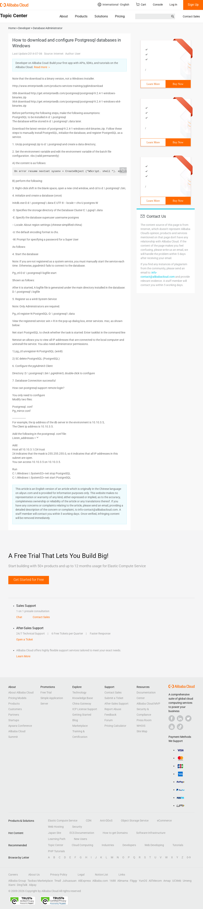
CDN (88, 820)
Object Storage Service (134, 820)
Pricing (120, 16)
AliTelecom (155, 880)
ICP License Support (84, 709)
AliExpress (84, 880)
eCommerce (164, 820)
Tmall (57, 880)
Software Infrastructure (150, 832)
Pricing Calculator (115, 725)
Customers (15, 709)
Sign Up (193, 5)
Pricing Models (17, 698)
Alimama (122, 880)
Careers (13, 874)
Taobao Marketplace (40, 880)
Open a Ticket (24, 639)
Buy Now (178, 84)
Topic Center (55, 845)
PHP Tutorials (56, 851)
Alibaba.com (100, 880)
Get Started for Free (28, 580)
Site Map (142, 731)
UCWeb (176, 880)
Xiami (11, 884)
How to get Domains (115, 832)
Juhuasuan (69, 880)
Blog (75, 720)
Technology (79, 692)
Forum (108, 720)
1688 (112, 880)
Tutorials (177, 845)
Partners (13, 714)
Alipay (32, 884)
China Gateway (81, 703)
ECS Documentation (82, 832)
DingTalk (22, 884)
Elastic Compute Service (62, 820)
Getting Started (81, 714)
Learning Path (56, 839)
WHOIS (141, 725)
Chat (19, 617)
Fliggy (133, 880)
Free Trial (46, 692)
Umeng (187, 880)
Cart (141, 4)
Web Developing (154, 845)
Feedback (110, 714)
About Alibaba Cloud (21, 692)
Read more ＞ (42, 67)
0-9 (189, 857)
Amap (167, 880)
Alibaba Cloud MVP (148, 703)
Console (158, 4)
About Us (34, 874)
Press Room (144, 720)
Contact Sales (191, 16)
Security (77, 826)
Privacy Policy (58, 874)
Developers (129, 845)
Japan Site (54, 832)
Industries (108, 845)
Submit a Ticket (113, 698)
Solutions (101, 16)
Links (122, 874)
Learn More (153, 84)
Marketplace (80, 725)
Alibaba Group (17, 880)
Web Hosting (56, 826)
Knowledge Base (82, 698)
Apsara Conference (20, 725)
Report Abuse (112, 709)
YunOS (143, 880)
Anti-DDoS (106, 820)
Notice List (101, 874)
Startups (13, 720)
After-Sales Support (116, 703)
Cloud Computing (82, 845)
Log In (173, 4)
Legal (81, 874)
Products (81, 16)
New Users (80, 839)
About (63, 16)
